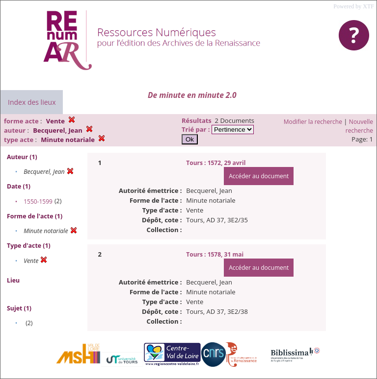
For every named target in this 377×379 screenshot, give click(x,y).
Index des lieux (31, 102)
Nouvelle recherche (359, 126)
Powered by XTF (353, 6)
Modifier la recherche (313, 122)
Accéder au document (259, 176)
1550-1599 (38, 201)
